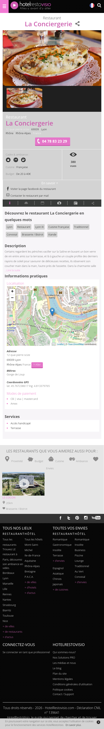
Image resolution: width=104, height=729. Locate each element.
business (80, 550)
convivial (80, 577)
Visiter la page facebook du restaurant (31, 189)
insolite (57, 550)
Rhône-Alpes (23, 133)
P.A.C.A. (29, 577)
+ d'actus (8, 637)
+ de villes (8, 626)
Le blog (57, 668)
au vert (79, 571)
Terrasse (16, 428)
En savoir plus (73, 725)
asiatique (58, 573)
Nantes (7, 599)
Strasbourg (9, 605)
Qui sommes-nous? (64, 652)
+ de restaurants (12, 631)
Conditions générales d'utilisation (72, 684)
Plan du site (60, 673)
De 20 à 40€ (23, 174)
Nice (5, 621)
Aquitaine (30, 561)
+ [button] (12, 292)
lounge (79, 561)
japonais (58, 584)
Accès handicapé (21, 423)
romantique (60, 539)
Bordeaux (8, 573)
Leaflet (60, 344)
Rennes (7, 594)
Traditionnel (81, 227)
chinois (57, 579)
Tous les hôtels (33, 539)
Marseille (8, 583)
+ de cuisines (60, 589)
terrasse (58, 555)
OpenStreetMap (76, 344)
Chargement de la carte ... (51, 316)
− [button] (12, 298)
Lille (5, 589)
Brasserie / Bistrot (32, 234)
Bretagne (30, 571)
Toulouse (8, 615)
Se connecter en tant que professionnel (26, 652)
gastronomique (62, 545)
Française (22, 167)
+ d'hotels (30, 587)
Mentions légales (63, 679)
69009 (35, 129)
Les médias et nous (64, 663)
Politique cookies (63, 689)
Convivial (12, 234)
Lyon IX (39, 227)
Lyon (44, 129)
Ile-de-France (32, 555)
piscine (79, 555)
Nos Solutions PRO (64, 657)
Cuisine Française (58, 227)
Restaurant (23, 227)
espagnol (58, 568)
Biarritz (7, 610)
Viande (52, 234)
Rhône (10, 133)
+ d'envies (59, 561)
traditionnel (82, 566)
